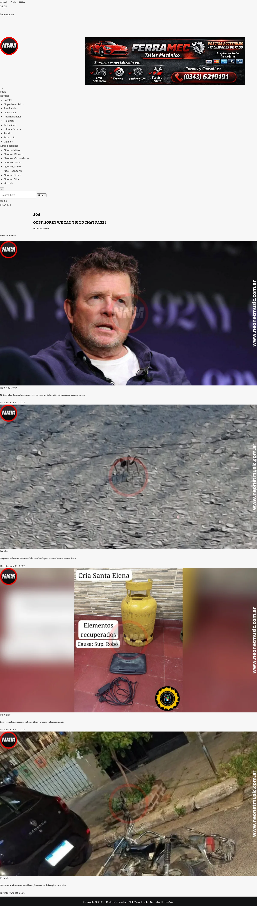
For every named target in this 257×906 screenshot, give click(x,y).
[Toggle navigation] (1, 88)
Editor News (150, 901)
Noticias (4, 95)
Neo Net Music (132, 901)
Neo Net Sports (13, 170)
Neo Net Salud (12, 162)
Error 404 (5, 204)
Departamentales (13, 104)
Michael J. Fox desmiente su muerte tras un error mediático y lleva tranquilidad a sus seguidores (42, 394)
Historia (8, 183)
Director (4, 402)
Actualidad (10, 124)
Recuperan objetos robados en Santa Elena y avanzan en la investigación (32, 721)
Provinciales (10, 108)
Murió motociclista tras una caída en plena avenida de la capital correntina (33, 885)
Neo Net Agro (12, 149)
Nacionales (10, 112)
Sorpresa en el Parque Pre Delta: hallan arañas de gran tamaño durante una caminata (38, 558)
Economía (9, 137)
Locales (8, 99)
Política (8, 133)
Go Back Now (41, 228)
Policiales (9, 120)
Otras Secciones (9, 145)
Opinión (8, 141)
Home (3, 200)
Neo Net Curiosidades (16, 158)
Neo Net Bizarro (13, 154)
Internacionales (12, 116)
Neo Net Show (12, 166)
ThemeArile (167, 901)
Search (41, 195)
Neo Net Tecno (12, 174)
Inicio (3, 91)
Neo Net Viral (11, 179)
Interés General (12, 128)
